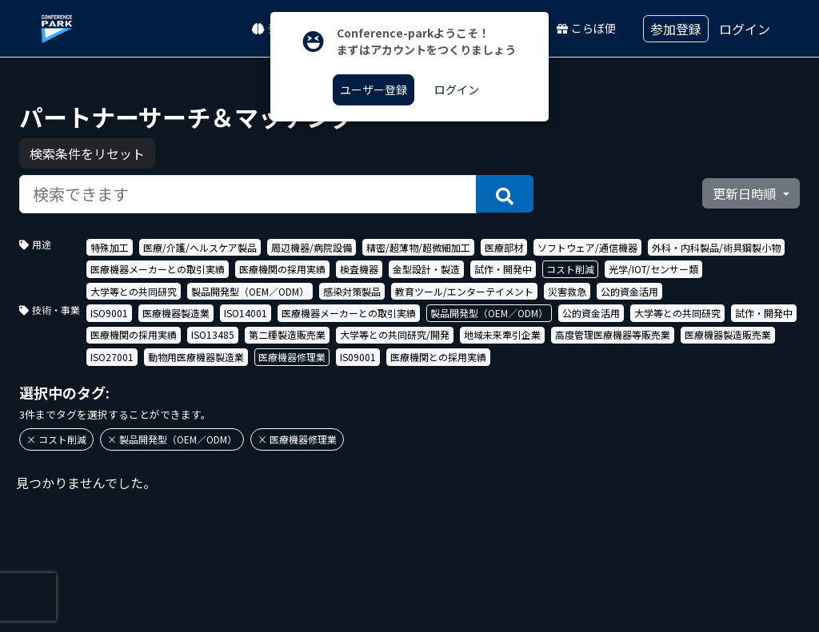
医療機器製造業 (176, 313)
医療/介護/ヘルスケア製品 (200, 247)
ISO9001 (109, 313)
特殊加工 (109, 247)
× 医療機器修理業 (297, 439)
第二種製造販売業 (287, 334)
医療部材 (504, 247)
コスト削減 (570, 269)
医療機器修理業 (292, 357)
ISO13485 (212, 334)
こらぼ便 (586, 28)
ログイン (744, 28)
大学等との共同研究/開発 (394, 334)
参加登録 (675, 28)
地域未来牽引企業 (502, 334)
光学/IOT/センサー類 (653, 269)
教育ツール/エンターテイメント (464, 291)
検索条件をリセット (87, 153)
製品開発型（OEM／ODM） (250, 291)
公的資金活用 (629, 291)
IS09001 (358, 357)
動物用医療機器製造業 (196, 357)
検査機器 (359, 269)
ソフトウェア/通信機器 (587, 247)
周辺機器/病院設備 (311, 247)
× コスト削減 (56, 439)
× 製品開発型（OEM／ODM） (172, 439)
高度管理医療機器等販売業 (612, 334)
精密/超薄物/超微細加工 (418, 247)
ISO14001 (245, 313)
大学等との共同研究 (133, 291)
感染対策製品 (352, 291)
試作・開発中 (503, 269)
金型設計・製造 (426, 269)
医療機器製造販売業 (728, 334)
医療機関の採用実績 (282, 269)
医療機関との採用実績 (438, 357)
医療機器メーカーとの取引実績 (157, 269)
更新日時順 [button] (746, 193)
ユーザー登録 (373, 89)
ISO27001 (112, 357)
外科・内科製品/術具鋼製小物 (716, 247)
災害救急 (567, 291)
